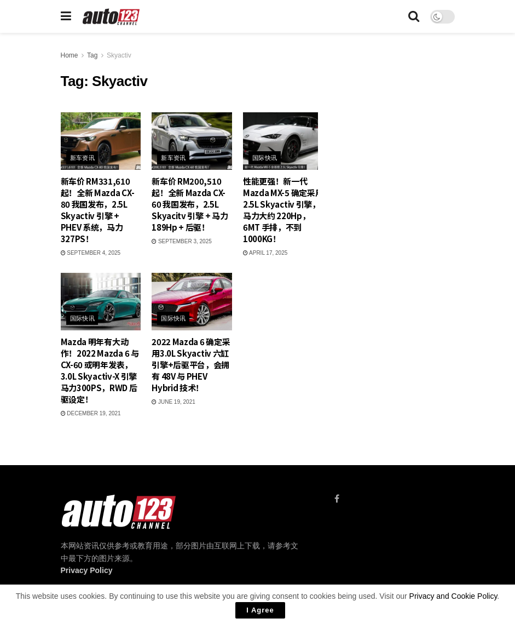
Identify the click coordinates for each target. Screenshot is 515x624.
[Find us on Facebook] (336, 499)
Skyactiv (119, 55)
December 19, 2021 (91, 413)
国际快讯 (264, 157)
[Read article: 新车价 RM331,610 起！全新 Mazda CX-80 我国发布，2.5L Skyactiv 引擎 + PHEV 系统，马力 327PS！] (101, 141)
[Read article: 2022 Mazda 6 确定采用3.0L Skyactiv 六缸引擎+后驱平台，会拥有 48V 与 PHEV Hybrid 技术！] (192, 301)
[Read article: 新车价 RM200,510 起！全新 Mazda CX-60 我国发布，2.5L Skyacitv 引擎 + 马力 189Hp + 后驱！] (192, 141)
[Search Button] (413, 16)
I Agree (260, 610)
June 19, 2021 (173, 402)
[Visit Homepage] (111, 17)
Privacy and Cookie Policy (453, 596)
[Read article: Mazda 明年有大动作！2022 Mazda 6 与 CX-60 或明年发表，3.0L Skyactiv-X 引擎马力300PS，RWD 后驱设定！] (101, 301)
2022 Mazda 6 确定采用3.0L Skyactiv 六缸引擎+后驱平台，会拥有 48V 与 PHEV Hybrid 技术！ (191, 364)
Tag (92, 55)
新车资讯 (82, 157)
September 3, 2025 (182, 241)
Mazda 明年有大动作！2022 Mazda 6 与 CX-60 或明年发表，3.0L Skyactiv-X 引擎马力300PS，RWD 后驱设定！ (100, 370)
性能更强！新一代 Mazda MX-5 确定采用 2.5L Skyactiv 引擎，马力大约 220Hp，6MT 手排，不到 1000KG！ (283, 209)
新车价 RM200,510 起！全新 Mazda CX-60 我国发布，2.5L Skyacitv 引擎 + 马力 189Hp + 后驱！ (190, 204)
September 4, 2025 (91, 253)
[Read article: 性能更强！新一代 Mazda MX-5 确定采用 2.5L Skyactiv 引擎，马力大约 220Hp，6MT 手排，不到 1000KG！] (283, 141)
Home (69, 55)
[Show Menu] (66, 16)
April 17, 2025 (265, 253)
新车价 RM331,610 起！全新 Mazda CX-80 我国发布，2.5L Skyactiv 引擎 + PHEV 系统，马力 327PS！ (98, 209)
